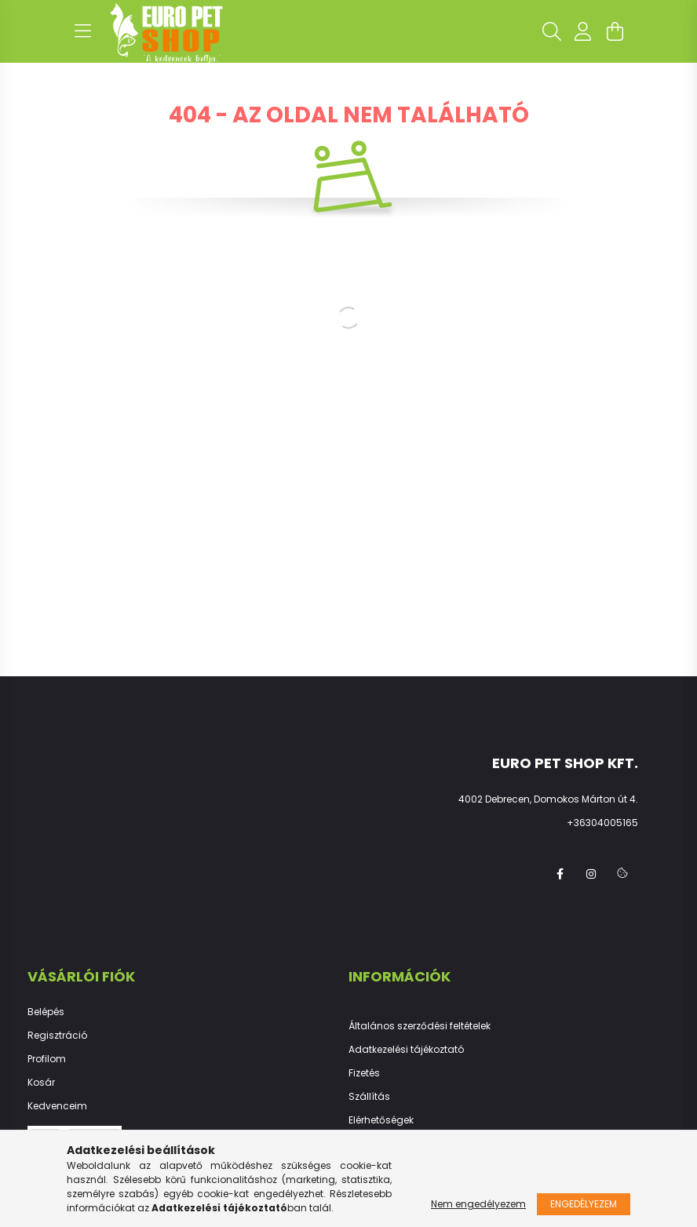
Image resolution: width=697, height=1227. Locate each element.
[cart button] (614, 31)
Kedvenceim (57, 1106)
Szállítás (369, 1096)
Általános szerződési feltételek (419, 1026)
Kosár (41, 1082)
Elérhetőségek (381, 1120)
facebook (559, 874)
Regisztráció (57, 1035)
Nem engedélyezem (478, 1204)
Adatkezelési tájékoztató (406, 1049)
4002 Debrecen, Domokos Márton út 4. (548, 799)
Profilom (46, 1059)
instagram (591, 874)
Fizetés (364, 1073)
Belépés (45, 1012)
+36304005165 (602, 822)
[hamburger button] (82, 31)
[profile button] (583, 31)
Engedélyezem (583, 1204)
